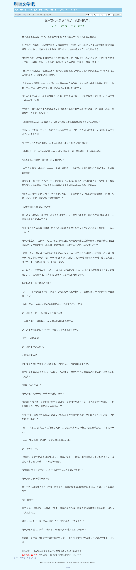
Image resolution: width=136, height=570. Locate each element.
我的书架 (23, 10)
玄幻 (30, 10)
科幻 (56, 10)
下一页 (73, 26)
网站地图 (68, 567)
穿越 (46, 10)
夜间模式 (116, 15)
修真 (35, 10)
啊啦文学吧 (24, 4)
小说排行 (74, 10)
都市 (40, 10)
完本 (67, 10)
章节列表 (64, 26)
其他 (62, 10)
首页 (16, 10)
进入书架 (81, 26)
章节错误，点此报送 (29, 555)
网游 (51, 10)
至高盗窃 (25, 15)
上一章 (54, 26)
